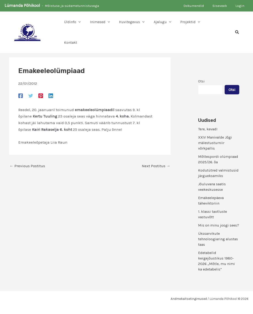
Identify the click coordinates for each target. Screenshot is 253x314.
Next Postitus (156, 166)
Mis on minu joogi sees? (218, 225)
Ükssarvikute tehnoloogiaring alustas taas (218, 239)
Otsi (201, 81)
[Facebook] (20, 95)
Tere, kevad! (207, 129)
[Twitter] (30, 95)
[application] (78, 22)
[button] (72, 22)
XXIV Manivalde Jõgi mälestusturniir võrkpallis (215, 142)
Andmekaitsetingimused (189, 299)
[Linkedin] (50, 95)
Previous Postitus (27, 166)
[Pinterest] (40, 95)
